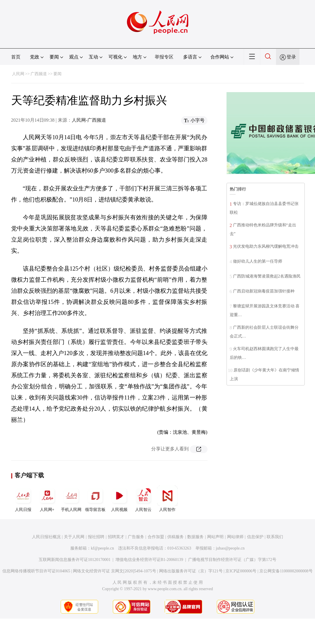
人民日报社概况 (46, 537)
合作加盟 (156, 537)
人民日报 (23, 498)
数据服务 (195, 537)
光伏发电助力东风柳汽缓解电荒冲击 (266, 246)
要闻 (57, 74)
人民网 (18, 74)
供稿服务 (175, 537)
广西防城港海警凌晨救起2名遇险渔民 (267, 276)
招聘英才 (116, 537)
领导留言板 (95, 498)
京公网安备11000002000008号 (285, 571)
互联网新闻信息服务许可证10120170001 (74, 559)
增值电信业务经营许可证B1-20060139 (149, 559)
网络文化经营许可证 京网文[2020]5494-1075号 (114, 571)
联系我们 (275, 537)
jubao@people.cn (230, 548)
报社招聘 (96, 537)
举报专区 (164, 56)
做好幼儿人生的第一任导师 (257, 261)
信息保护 (255, 537)
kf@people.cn (102, 548)
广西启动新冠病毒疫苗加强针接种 (263, 291)
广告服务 (136, 537)
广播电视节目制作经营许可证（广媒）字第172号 (232, 559)
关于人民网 (74, 537)
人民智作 (167, 498)
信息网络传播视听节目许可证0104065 (36, 571)
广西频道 (38, 74)
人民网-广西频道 (89, 120)
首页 (16, 56)
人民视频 (119, 498)
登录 (291, 56)
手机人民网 (71, 498)
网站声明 (215, 537)
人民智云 (143, 498)
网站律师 (235, 537)
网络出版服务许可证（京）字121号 (191, 571)
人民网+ (47, 498)
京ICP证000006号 (240, 571)
